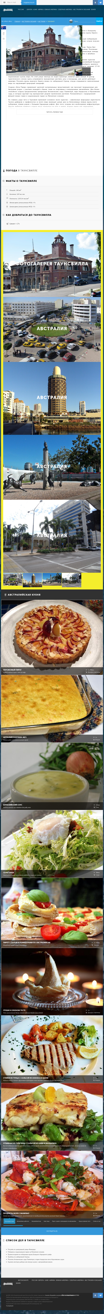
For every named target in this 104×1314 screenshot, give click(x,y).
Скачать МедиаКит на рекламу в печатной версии (60, 1295)
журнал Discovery (8, 1285)
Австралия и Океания (29, 21)
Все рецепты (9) (52, 1231)
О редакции (9, 1306)
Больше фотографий (91, 549)
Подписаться (29, 2)
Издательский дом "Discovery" (8, 11)
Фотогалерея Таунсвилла (52, 263)
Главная (17, 21)
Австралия (41, 21)
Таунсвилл (50, 21)
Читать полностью (54, 112)
